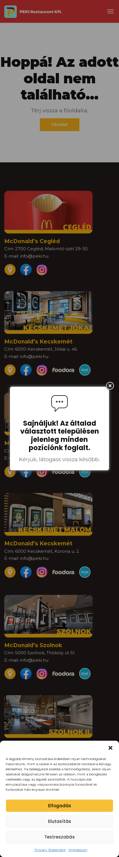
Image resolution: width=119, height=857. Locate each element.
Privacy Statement (50, 850)
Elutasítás (59, 821)
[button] (110, 748)
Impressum (78, 850)
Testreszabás (59, 837)
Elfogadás (59, 806)
